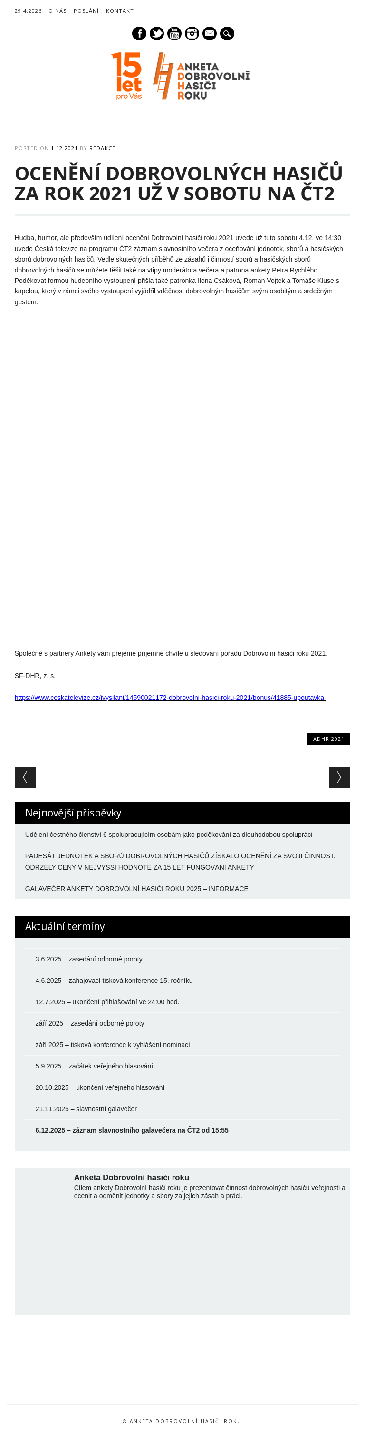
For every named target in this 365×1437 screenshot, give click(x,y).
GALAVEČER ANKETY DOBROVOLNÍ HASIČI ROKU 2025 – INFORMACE (137, 889)
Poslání (86, 10)
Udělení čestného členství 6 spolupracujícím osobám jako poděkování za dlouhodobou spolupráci (169, 834)
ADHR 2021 (329, 738)
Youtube (174, 33)
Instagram (192, 33)
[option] (71, 1368)
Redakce (102, 148)
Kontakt (120, 10)
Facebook (139, 33)
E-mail (210, 34)
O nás (57, 10)
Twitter (157, 33)
